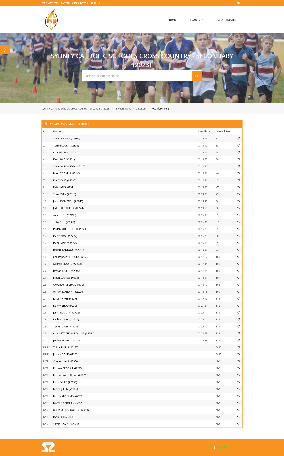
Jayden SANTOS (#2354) (67, 340)
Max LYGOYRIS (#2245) (67, 173)
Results (195, 19)
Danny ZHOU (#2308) (65, 305)
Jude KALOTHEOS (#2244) (68, 208)
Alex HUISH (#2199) (64, 215)
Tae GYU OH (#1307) (65, 326)
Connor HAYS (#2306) (66, 361)
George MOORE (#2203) (67, 263)
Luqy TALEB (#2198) (65, 382)
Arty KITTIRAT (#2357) (66, 152)
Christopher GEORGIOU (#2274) (71, 257)
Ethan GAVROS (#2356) (66, 277)
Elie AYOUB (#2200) (64, 180)
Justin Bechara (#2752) (66, 312)
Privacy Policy (204, 447)
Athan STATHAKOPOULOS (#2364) (73, 333)
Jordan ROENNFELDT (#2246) (70, 229)
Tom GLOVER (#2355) (66, 145)
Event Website (227, 19)
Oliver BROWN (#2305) (66, 138)
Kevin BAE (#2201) (64, 159)
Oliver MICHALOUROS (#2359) (71, 410)
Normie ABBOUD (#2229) (68, 403)
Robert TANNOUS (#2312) (68, 249)
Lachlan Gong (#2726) (66, 319)
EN (240, 3)
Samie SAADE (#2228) (66, 424)
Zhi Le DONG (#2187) (66, 347)
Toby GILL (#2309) (64, 222)
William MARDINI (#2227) (68, 291)
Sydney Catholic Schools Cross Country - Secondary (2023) (75, 108)
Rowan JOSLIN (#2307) (66, 271)
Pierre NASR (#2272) (65, 236)
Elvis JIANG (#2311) (64, 187)
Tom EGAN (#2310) (64, 194)
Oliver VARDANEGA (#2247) (69, 166)
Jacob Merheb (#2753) (66, 243)
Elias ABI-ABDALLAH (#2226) (70, 375)
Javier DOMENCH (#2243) (68, 201)
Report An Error (226, 447)
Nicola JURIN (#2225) (65, 389)
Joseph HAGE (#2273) (65, 298)
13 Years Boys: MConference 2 (68, 124)
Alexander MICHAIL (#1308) (69, 284)
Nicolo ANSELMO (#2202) (68, 396)
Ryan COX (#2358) (63, 417)
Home (172, 19)
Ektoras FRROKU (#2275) (68, 368)
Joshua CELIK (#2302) (65, 354)
